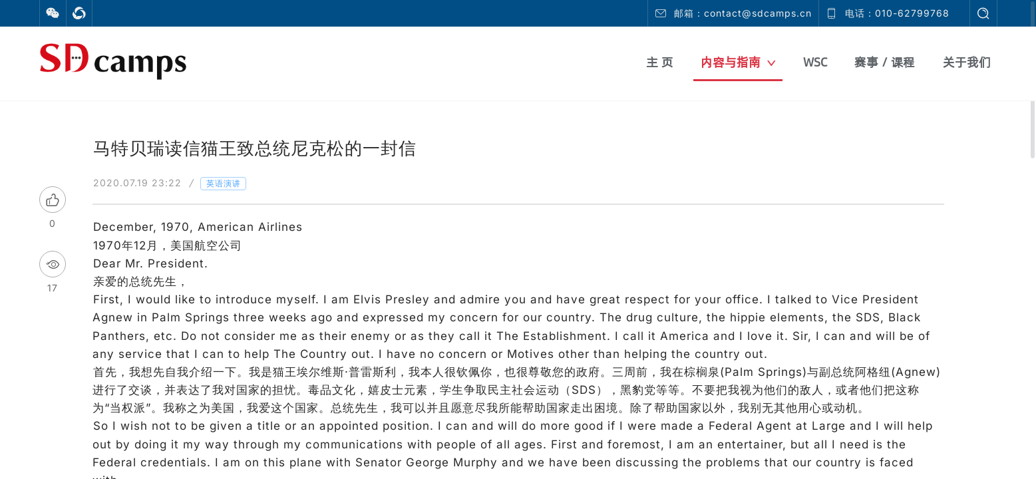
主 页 (659, 62)
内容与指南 (738, 62)
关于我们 (967, 62)
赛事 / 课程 (884, 62)
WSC (815, 62)
